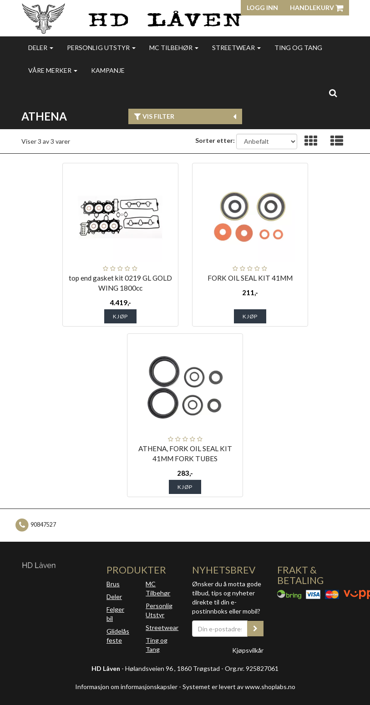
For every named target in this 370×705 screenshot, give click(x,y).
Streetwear (236, 47)
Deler (40, 47)
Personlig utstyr (101, 47)
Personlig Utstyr (159, 610)
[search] (333, 93)
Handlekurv (316, 7)
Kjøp (120, 316)
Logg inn (262, 7)
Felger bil (115, 613)
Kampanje (108, 70)
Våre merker (52, 70)
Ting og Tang (298, 47)
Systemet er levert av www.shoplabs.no (238, 686)
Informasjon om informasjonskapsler (126, 686)
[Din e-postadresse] (220, 628)
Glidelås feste (117, 635)
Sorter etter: (215, 140)
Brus (113, 584)
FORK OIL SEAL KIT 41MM (250, 278)
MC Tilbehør (173, 47)
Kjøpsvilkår (248, 650)
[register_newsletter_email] (255, 628)
